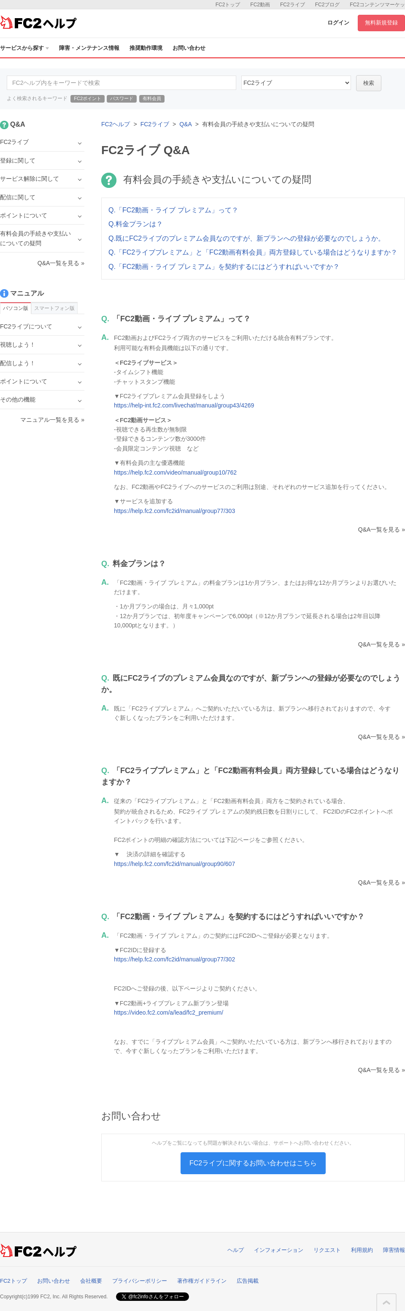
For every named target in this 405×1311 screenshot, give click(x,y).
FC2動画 (260, 5)
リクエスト (327, 1250)
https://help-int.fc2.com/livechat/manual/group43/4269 (184, 405)
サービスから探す (24, 48)
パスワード (121, 98)
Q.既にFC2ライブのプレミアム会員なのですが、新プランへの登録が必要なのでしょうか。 (246, 238)
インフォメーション (278, 1250)
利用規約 (362, 1250)
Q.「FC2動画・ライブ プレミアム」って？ (173, 210)
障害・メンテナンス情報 (89, 48)
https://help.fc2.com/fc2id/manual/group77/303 (174, 511)
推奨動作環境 (146, 48)
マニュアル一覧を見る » (52, 419)
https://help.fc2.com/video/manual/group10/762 (175, 472)
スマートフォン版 (54, 308)
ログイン (338, 22)
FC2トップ (228, 5)
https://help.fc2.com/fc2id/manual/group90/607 (174, 863)
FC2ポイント (87, 98)
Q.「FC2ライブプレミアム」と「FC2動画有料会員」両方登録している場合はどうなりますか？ (252, 252)
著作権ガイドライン (202, 1281)
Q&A (185, 124)
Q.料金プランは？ (135, 224)
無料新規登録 (381, 22)
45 (296, 83)
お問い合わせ (189, 48)
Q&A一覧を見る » (381, 529)
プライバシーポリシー (139, 1281)
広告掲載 (248, 1281)
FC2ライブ (292, 5)
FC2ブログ (327, 5)
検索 (368, 83)
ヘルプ (235, 1250)
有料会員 (152, 98)
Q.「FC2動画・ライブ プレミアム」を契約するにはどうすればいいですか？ (224, 266)
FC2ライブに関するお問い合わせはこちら (253, 1163)
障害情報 (394, 1250)
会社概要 (91, 1281)
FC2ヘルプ (115, 124)
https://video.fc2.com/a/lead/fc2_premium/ (168, 1012)
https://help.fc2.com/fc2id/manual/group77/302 (174, 959)
